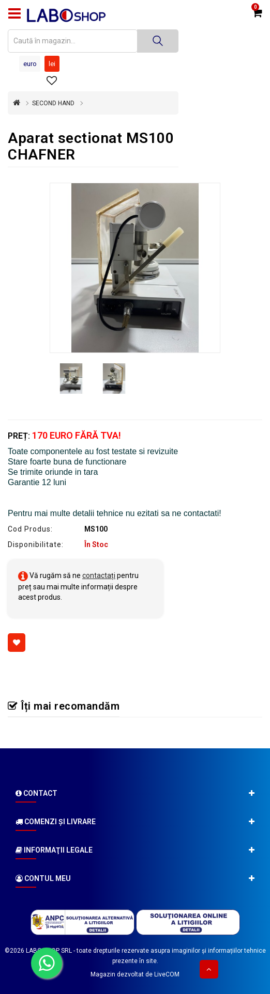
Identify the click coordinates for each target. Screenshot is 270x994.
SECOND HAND (53, 103)
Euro (30, 64)
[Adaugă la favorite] (16, 642)
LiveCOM (166, 974)
